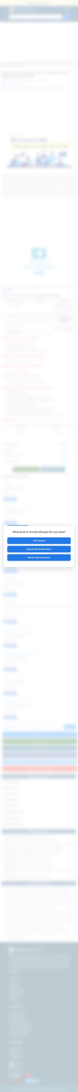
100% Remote (39, 541)
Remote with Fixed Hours (39, 557)
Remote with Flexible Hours (39, 549)
